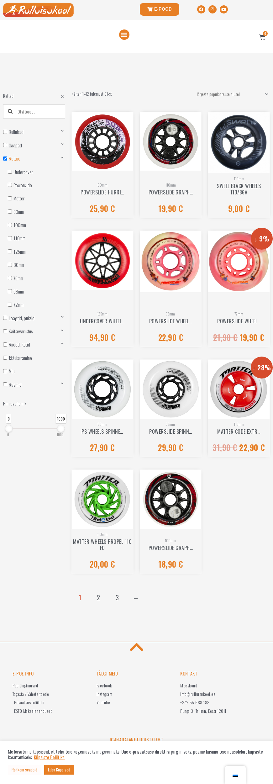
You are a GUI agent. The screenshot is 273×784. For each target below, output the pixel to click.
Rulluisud (16, 131)
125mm (19, 251)
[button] (124, 34)
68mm (18, 291)
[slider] (9, 428)
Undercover (23, 171)
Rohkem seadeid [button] (24, 769)
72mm (18, 304)
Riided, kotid (19, 344)
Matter (18, 198)
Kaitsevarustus (21, 331)
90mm (18, 211)
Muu (12, 371)
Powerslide (22, 185)
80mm (18, 264)
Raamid (15, 384)
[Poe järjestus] (231, 94)
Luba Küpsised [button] (59, 769)
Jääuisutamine (20, 357)
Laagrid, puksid (21, 318)
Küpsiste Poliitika (49, 757)
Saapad (15, 145)
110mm (19, 238)
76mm (18, 278)
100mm (19, 224)
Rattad (14, 158)
